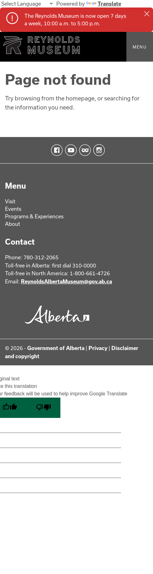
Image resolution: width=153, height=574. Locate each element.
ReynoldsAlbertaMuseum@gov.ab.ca (66, 281)
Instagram (98, 150)
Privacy (98, 348)
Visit (10, 201)
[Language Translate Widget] (27, 3)
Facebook (55, 150)
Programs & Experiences (34, 216)
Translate (103, 4)
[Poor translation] (43, 408)
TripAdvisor (84, 150)
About (12, 224)
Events (13, 209)
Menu (140, 47)
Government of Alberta (55, 348)
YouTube (70, 150)
